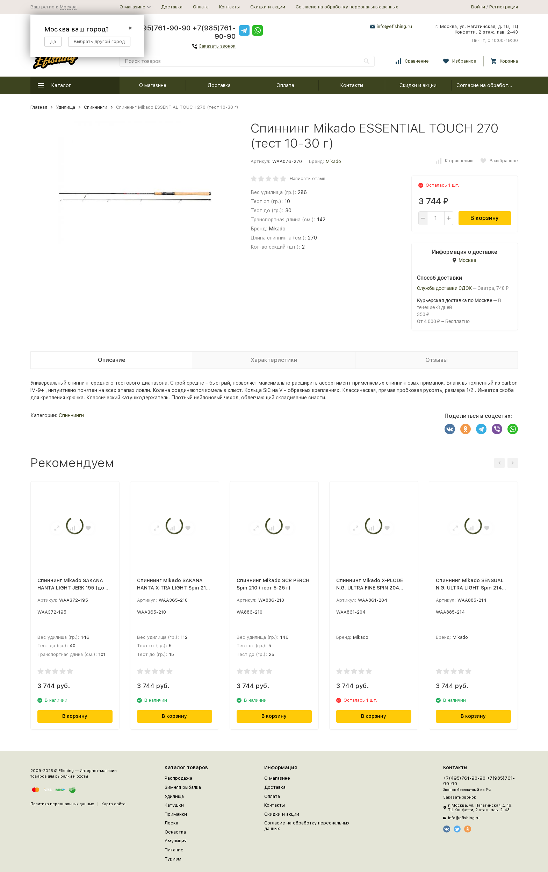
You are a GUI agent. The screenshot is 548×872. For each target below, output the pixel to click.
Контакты (229, 6)
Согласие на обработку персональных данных (347, 6)
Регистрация (503, 6)
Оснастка (175, 832)
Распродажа (178, 778)
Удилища (65, 107)
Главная (38, 107)
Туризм (173, 859)
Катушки (174, 805)
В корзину (484, 218)
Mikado (333, 161)
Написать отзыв (307, 178)
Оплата (201, 6)
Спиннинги (95, 107)
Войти (478, 6)
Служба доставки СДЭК (444, 288)
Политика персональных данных (62, 804)
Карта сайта (113, 804)
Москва (68, 6)
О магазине (152, 85)
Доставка (171, 6)
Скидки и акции (267, 6)
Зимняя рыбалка (183, 787)
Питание (174, 849)
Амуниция (176, 840)
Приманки (176, 814)
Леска (171, 822)
